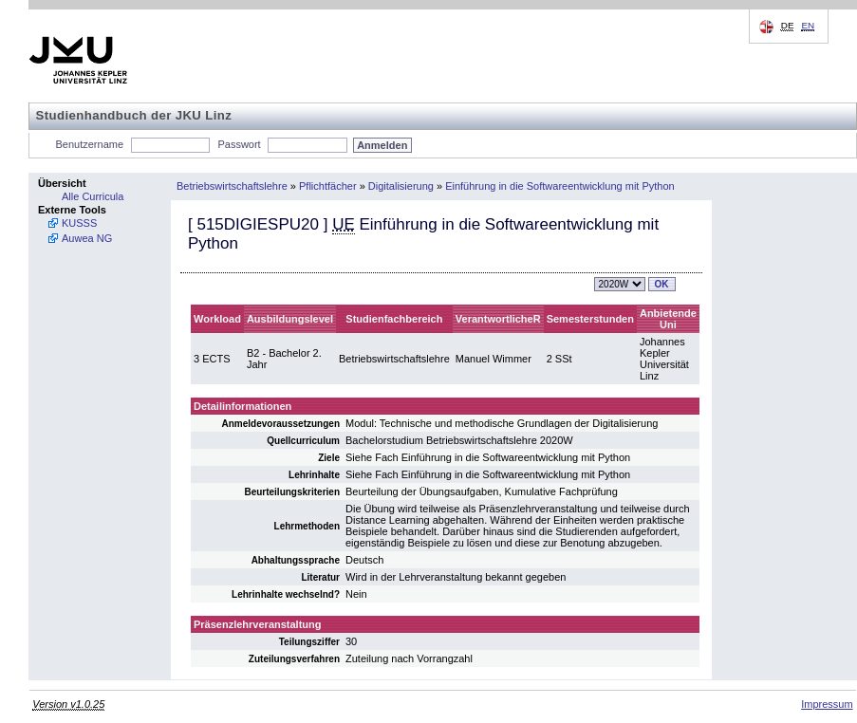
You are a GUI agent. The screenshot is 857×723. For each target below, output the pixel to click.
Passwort (238, 144)
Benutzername (90, 144)
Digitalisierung (401, 186)
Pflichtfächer (328, 186)
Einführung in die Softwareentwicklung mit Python (560, 186)
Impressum (826, 704)
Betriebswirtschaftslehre (232, 186)
